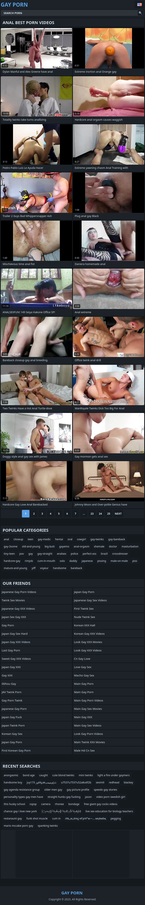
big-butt (50, 546)
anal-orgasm (81, 546)
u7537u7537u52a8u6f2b (76, 782)
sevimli (100, 782)
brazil (104, 553)
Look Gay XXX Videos (88, 650)
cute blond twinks (63, 775)
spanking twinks (48, 825)
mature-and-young (15, 568)
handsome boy (13, 782)
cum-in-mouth (46, 561)
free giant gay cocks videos (100, 804)
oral (70, 539)
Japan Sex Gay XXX (14, 617)
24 (100, 513)
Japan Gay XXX (11, 667)
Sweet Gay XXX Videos (16, 658)
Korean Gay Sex (12, 734)
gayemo (64, 546)
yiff (33, 568)
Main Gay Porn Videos (88, 700)
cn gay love (82, 658)
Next (118, 513)
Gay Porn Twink (12, 700)
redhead (114, 782)
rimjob (29, 561)
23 (92, 513)
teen (30, 539)
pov (21, 553)
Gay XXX (7, 675)
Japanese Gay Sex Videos (90, 600)
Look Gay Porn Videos (88, 734)
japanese (87, 561)
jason (88, 797)
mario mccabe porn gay (18, 825)
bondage (73, 804)
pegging (116, 818)
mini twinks (86, 775)
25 (108, 513)
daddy (73, 561)
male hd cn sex (84, 750)
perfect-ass (89, 553)
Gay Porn (8, 625)
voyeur (44, 568)
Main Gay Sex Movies (88, 709)
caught (43, 775)
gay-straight (44, 553)
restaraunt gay (13, 818)
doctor (113, 546)
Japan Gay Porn (12, 742)
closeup (18, 539)
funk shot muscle (37, 818)
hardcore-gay (12, 561)
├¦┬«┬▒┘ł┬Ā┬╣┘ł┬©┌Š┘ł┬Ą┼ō (61, 811)
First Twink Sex (84, 608)
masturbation (130, 546)
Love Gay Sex (82, 667)
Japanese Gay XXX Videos (18, 608)
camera (45, 804)
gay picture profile (78, 789)
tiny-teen (9, 553)
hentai (59, 539)
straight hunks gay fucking (64, 797)
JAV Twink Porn (11, 692)
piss (134, 561)
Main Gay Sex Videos (87, 725)
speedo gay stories (105, 789)
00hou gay (9, 684)
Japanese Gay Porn (14, 709)
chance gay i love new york (20, 811)
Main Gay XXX (83, 717)
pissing (101, 561)
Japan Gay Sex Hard (15, 633)
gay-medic (44, 539)
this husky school (14, 804)
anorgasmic (11, 775)
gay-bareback (116, 539)
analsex (61, 553)
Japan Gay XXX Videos (16, 642)
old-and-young (31, 546)
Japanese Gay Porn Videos (19, 592)
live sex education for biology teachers (109, 811)
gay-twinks (97, 539)
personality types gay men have (23, 797)
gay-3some (10, 546)
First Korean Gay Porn (16, 750)
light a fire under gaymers (113, 775)
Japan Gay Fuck (12, 717)
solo (62, 561)
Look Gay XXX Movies (88, 642)
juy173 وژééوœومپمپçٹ (42, 782)
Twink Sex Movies (13, 600)
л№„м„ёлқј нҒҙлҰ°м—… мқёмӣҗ (85, 818)
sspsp (33, 804)
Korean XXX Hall (84, 625)
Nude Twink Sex (84, 617)
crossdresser (120, 553)
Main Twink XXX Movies (89, 742)
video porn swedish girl (110, 797)
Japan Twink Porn (13, 725)
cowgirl (81, 539)
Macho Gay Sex (84, 675)
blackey (128, 782)
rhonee (59, 804)
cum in (56, 818)
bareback (76, 568)
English (139, 4)
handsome (59, 568)
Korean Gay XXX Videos (89, 633)
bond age (29, 775)
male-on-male (119, 561)
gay (30, 553)
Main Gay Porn (84, 684)
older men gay (53, 789)
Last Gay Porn (11, 650)
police (74, 553)
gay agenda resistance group (22, 789)
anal (6, 539)
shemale (99, 546)
